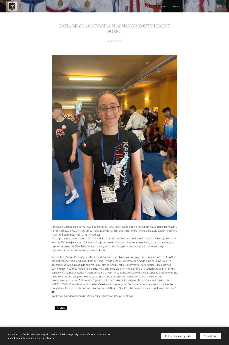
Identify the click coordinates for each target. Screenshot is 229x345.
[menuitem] (152, 6)
